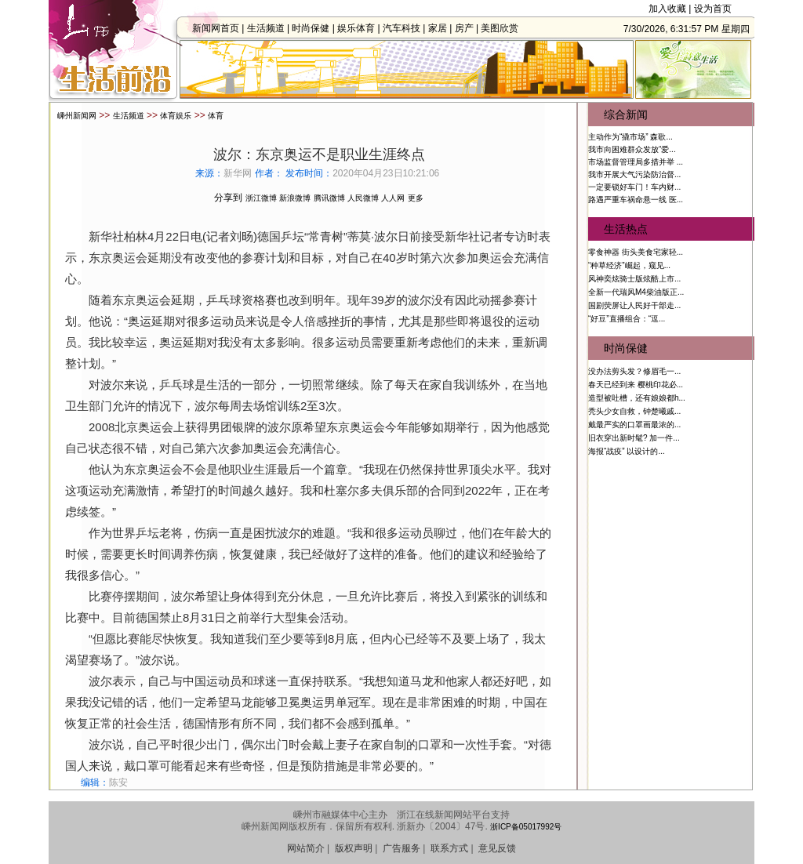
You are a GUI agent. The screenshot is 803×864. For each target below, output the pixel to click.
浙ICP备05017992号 (525, 826)
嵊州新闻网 (76, 115)
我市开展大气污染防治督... (634, 174)
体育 (215, 115)
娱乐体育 (361, 28)
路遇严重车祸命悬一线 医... (635, 199)
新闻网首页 (220, 28)
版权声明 (353, 848)
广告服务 (401, 848)
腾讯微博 (329, 198)
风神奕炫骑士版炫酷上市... (634, 278)
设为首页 (713, 8)
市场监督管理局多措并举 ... (635, 162)
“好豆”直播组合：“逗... (626, 318)
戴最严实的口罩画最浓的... (634, 424)
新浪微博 (295, 198)
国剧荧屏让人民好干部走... (634, 305)
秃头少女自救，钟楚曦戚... (634, 411)
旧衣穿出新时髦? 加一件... (634, 438)
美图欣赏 (504, 28)
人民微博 (363, 198)
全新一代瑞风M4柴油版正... (636, 292)
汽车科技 (406, 28)
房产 (468, 28)
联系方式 (449, 848)
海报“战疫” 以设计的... (626, 451)
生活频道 (270, 28)
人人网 (393, 198)
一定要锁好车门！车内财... (634, 187)
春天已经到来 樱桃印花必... (635, 384)
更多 (415, 198)
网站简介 (306, 848)
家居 (442, 28)
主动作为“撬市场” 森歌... (630, 137)
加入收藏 (667, 8)
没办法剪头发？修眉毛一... (634, 371)
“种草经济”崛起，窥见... (629, 265)
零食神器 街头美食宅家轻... (635, 252)
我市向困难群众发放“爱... (632, 149)
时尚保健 (315, 28)
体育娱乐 (175, 115)
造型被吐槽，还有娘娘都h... (636, 398)
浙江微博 (261, 198)
